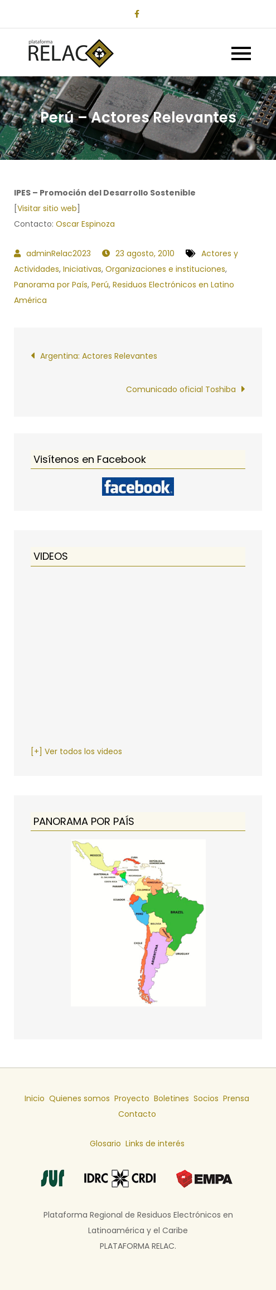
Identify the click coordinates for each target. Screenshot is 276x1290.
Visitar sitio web (47, 208)
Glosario (105, 1143)
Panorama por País (51, 284)
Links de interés (155, 1143)
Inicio (35, 1098)
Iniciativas (82, 269)
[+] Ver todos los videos (76, 751)
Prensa (236, 1098)
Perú (100, 284)
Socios (206, 1098)
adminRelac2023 (58, 253)
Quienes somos (79, 1098)
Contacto (137, 1114)
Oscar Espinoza (85, 223)
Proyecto (131, 1098)
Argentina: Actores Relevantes (98, 355)
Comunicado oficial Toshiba (181, 389)
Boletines (171, 1098)
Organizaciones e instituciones (165, 269)
